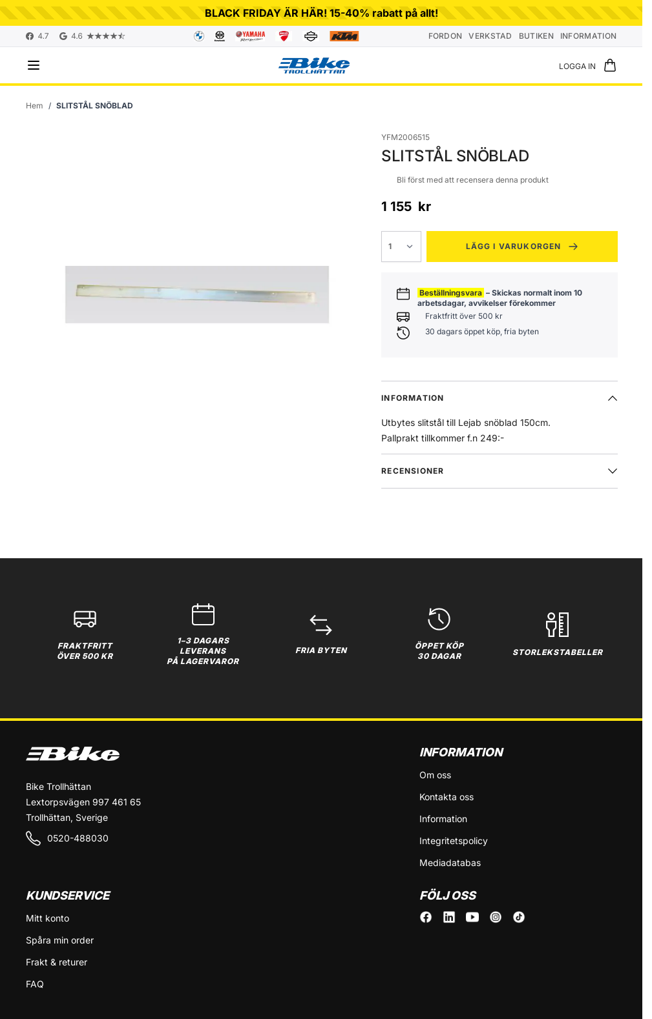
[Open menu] (33, 65)
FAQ (35, 983)
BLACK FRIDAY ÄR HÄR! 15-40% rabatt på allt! (321, 12)
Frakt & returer (56, 961)
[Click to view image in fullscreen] (197, 294)
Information (588, 36)
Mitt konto (47, 918)
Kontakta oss (446, 796)
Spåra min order (60, 939)
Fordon (445, 36)
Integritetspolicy (453, 840)
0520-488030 (67, 838)
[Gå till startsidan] (34, 106)
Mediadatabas (450, 862)
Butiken (536, 36)
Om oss (435, 774)
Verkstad (490, 36)
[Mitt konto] (577, 65)
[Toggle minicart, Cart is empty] (610, 65)
